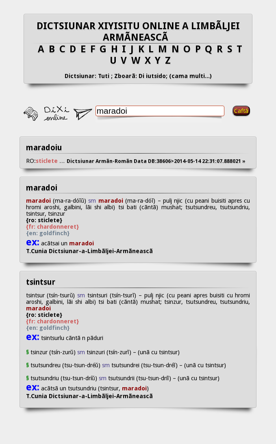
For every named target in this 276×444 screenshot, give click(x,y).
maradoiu (44, 147)
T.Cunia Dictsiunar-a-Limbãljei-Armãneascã (96, 251)
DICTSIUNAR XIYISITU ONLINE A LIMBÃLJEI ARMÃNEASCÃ (138, 31)
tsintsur (40, 282)
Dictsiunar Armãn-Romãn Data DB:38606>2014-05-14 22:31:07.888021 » (156, 161)
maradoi (41, 188)
